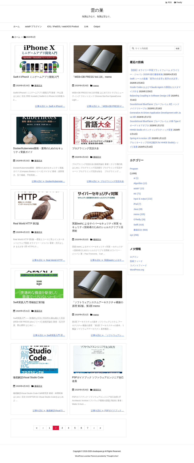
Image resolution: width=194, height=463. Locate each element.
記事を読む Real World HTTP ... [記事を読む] (48, 260)
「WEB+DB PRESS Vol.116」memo (92, 77)
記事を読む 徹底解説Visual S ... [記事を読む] (49, 410)
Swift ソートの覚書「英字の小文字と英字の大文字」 (155, 78)
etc (137, 193)
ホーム (17, 37)
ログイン (134, 257)
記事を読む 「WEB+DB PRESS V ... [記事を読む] (105, 106)
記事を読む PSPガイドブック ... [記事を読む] (107, 410)
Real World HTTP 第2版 (26, 223)
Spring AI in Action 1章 (140, 138)
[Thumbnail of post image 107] (98, 130)
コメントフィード (138, 265)
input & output (143, 199)
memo (96, 85)
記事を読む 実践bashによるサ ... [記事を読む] (107, 260)
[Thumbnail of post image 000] (98, 359)
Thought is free (112, 456)
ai (136, 178)
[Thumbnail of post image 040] (39, 205)
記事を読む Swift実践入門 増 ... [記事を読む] (49, 335)
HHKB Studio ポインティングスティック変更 (151, 130)
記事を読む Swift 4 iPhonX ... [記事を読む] (50, 106)
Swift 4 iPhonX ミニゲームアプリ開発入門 (36, 77)
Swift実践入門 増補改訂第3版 (29, 302)
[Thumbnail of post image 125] (98, 205)
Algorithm (140, 183)
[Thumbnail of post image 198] (39, 284)
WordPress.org (137, 269)
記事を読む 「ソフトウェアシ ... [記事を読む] (107, 335)
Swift (139, 224)
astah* (139, 188)
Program (134, 168)
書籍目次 (38, 85)
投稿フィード (136, 261)
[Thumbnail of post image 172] (39, 59)
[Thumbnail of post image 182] (98, 59)
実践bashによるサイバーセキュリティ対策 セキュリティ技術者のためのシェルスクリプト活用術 (97, 227)
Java (138, 209)
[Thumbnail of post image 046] (98, 284)
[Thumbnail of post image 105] (39, 359)
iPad (137, 204)
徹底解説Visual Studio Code (28, 377)
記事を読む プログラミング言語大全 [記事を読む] (105, 181)
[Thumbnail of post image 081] (39, 130)
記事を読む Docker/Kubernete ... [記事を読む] (48, 181)
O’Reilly (139, 219)
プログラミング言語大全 (85, 148)
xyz (134, 235)
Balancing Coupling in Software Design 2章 (150, 95)
